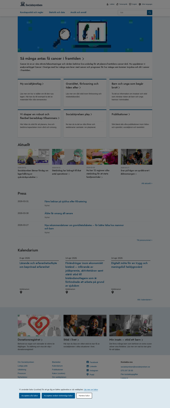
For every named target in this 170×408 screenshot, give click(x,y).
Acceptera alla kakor (29, 395)
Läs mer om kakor (91, 389)
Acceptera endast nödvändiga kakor (58, 395)
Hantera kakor (84, 395)
